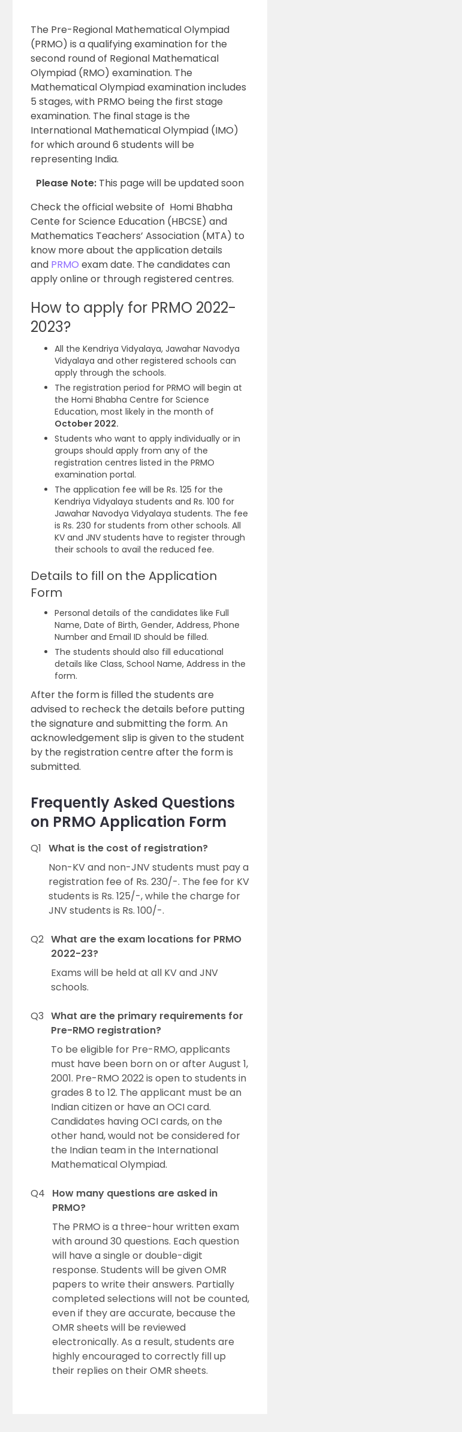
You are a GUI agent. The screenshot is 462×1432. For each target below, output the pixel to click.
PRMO (66, 264)
